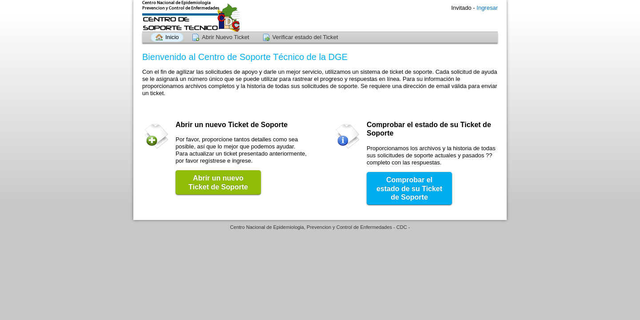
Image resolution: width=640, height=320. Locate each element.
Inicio (172, 37)
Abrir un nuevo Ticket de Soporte (218, 182)
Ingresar (487, 7)
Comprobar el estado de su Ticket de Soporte (409, 188)
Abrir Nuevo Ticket (225, 37)
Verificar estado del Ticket (305, 37)
